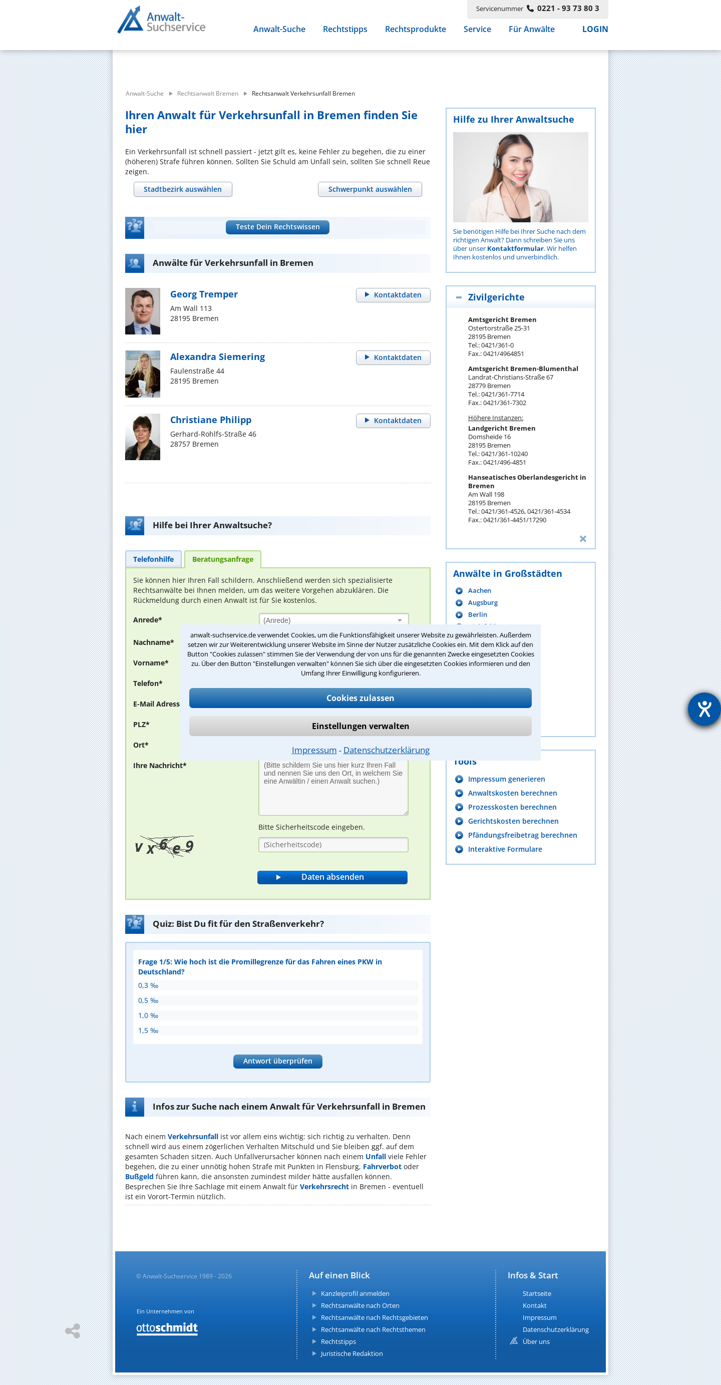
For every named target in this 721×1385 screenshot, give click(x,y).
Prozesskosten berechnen (512, 807)
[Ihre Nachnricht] (333, 787)
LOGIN (595, 34)
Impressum (314, 750)
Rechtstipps (345, 34)
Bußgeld (139, 1176)
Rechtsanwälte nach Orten (360, 1305)
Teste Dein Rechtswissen (278, 226)
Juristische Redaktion (352, 1353)
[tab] (183, 189)
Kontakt (535, 1305)
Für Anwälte (532, 34)
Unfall (376, 1156)
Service (477, 34)
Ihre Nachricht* (160, 765)
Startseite (537, 1293)
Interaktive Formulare (505, 849)
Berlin (477, 614)
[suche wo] (388, 64)
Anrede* (147, 619)
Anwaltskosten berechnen (512, 793)
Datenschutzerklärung (386, 750)
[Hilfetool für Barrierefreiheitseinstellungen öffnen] (704, 709)
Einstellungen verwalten (361, 726)
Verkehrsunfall (193, 1136)
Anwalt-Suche (279, 34)
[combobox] (334, 620)
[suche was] (204, 64)
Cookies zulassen (360, 698)
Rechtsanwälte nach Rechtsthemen (373, 1329)
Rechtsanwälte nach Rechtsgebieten (374, 1317)
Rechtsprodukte (415, 34)
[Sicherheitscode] (333, 844)
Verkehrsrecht (324, 1186)
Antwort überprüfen (277, 1061)
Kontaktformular (515, 248)
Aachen (479, 590)
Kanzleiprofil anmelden (355, 1293)
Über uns (536, 1341)
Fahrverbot (382, 1166)
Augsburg (483, 602)
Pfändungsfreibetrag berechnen (522, 835)
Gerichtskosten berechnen (513, 821)
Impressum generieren (506, 779)
